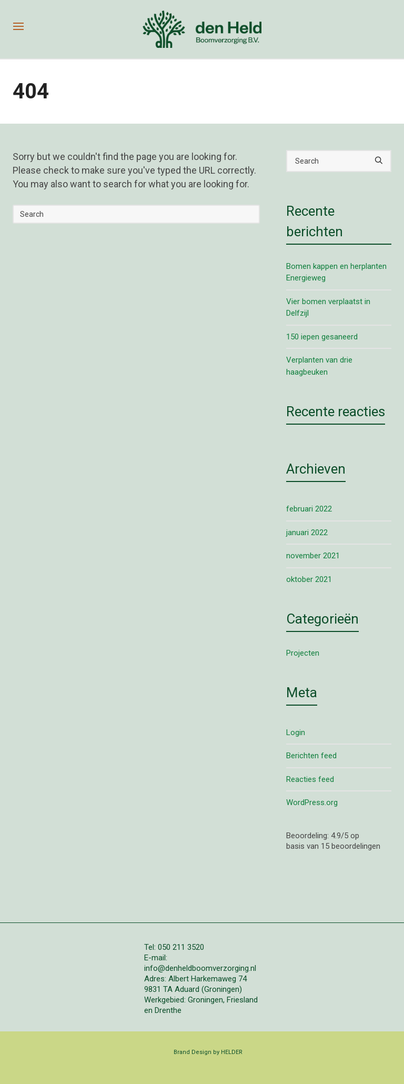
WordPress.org (312, 802)
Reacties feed (310, 779)
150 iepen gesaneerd (322, 337)
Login (295, 732)
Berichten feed (311, 755)
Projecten (302, 653)
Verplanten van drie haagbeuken (319, 366)
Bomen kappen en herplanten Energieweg (336, 272)
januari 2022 (307, 532)
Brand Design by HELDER (208, 1052)
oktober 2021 (309, 579)
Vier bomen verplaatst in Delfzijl (328, 307)
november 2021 (313, 555)
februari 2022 (309, 509)
